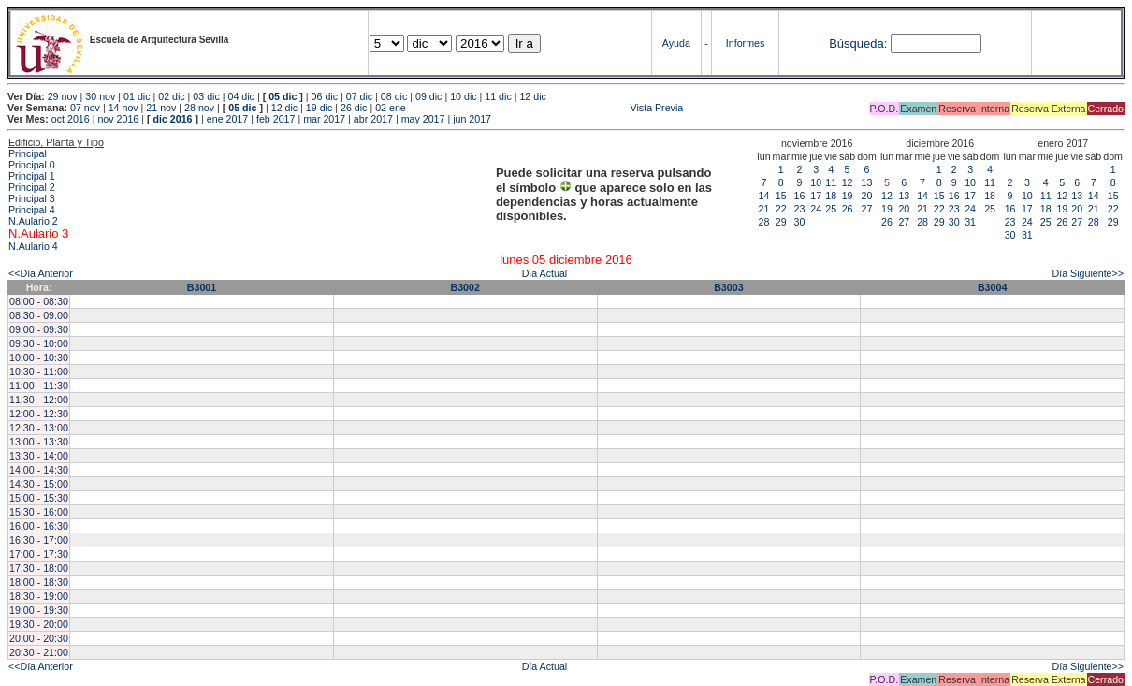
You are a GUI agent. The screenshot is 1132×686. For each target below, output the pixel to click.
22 (781, 208)
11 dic (498, 96)
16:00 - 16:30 (38, 526)
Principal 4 (31, 209)
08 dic (394, 96)
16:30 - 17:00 (38, 540)
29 (781, 221)
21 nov (161, 107)
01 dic (136, 96)
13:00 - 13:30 (38, 441)
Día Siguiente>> (1088, 273)
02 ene (390, 107)
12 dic (532, 96)
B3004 (992, 287)
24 (815, 208)
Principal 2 (31, 187)
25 (830, 208)
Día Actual (545, 273)
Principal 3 (31, 198)
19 (847, 195)
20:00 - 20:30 (38, 638)
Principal (27, 153)
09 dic (428, 96)
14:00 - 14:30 (38, 469)
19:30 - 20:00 (38, 624)
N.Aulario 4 (33, 246)
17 (815, 195)
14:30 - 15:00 (38, 483)
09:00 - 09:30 (38, 329)
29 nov (63, 96)
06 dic (325, 96)
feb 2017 (275, 118)
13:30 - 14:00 (38, 455)
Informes (745, 43)
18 (830, 195)
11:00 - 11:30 (38, 385)
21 (764, 208)
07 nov (85, 107)
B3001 (201, 287)
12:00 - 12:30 (38, 413)
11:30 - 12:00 (38, 399)
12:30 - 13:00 (38, 427)
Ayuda (676, 43)
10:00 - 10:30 (38, 357)
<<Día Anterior (40, 273)
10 (815, 182)
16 (799, 195)
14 (764, 195)
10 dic (463, 96)
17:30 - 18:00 (38, 568)
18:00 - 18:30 (38, 582)
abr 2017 (373, 118)
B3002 (464, 287)
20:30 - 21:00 (38, 652)
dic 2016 (172, 118)
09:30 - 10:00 (38, 343)
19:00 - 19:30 (38, 610)
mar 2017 (324, 118)
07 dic (359, 96)
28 (764, 221)
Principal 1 (31, 176)
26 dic (354, 107)
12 (847, 182)
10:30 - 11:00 (38, 371)
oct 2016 (70, 118)
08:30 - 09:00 (38, 315)
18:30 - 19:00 (38, 596)
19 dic (319, 107)
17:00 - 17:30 (38, 554)
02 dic (171, 96)
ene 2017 (227, 118)
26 (847, 208)
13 (867, 182)
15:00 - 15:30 (38, 498)
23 (799, 208)
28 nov (199, 107)
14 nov (123, 107)
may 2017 (423, 118)
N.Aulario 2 (33, 220)
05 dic (282, 96)
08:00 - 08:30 (38, 301)
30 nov (100, 96)
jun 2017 (472, 118)
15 (781, 195)
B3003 (728, 287)
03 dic (206, 96)
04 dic (240, 96)
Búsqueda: (858, 43)
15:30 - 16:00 (38, 512)
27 (867, 208)
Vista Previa (546, 107)
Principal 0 (31, 164)
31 (970, 221)
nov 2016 (117, 118)
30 (799, 221)
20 (867, 195)
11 (830, 182)
